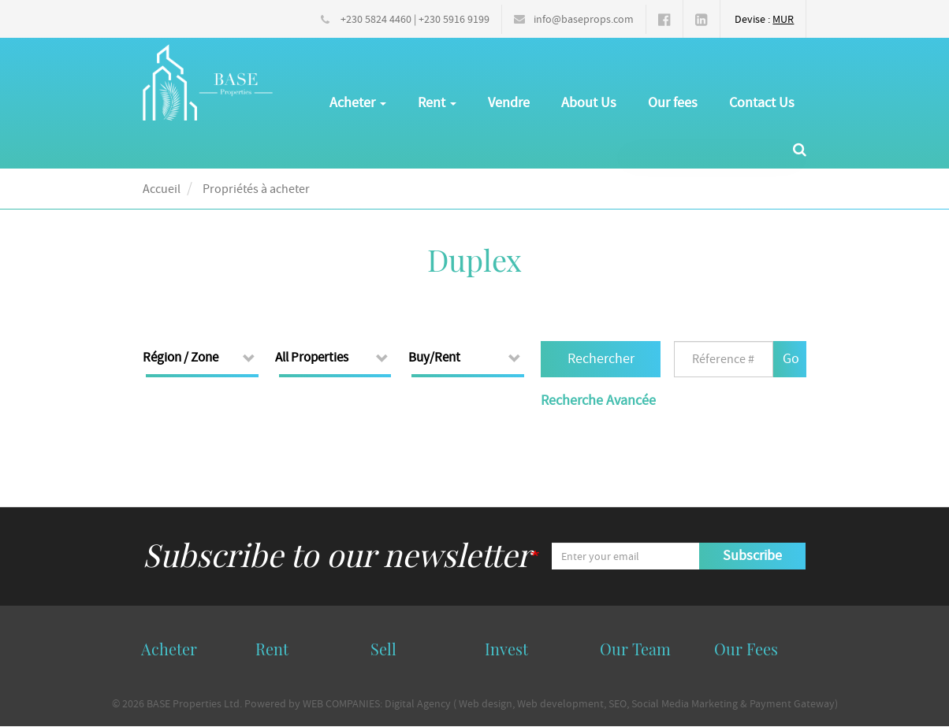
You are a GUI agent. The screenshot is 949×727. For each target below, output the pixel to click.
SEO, (618, 703)
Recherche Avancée (598, 400)
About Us (588, 103)
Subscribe (752, 556)
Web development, (561, 703)
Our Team (635, 648)
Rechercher (601, 359)
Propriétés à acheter (256, 189)
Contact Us (762, 103)
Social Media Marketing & (690, 703)
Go (791, 359)
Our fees (673, 103)
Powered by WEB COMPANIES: (313, 703)
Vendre (509, 103)
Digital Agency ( (420, 703)
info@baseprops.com (584, 19)
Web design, (487, 703)
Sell (383, 648)
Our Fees (746, 648)
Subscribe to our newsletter (337, 554)
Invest (506, 648)
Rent (437, 103)
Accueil (161, 189)
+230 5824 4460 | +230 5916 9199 (415, 19)
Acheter (357, 103)
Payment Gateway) (794, 703)
